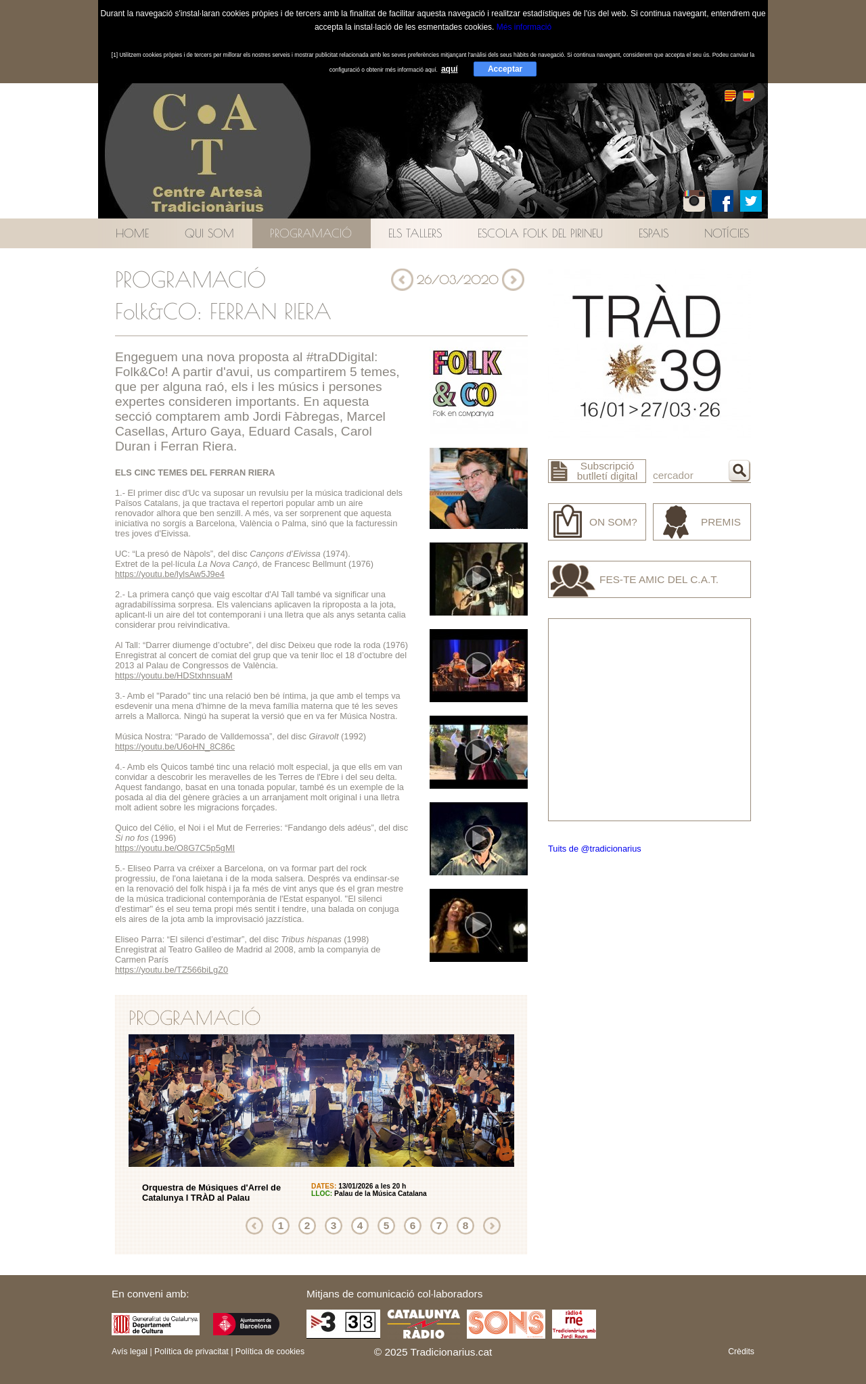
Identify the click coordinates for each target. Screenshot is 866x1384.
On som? (613, 522)
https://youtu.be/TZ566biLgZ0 (171, 970)
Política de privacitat (191, 1351)
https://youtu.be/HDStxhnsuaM (174, 675)
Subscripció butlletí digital (607, 471)
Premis (721, 522)
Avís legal (129, 1351)
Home (132, 233)
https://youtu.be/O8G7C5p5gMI (175, 848)
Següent (492, 1226)
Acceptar (505, 69)
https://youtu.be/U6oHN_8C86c (175, 746)
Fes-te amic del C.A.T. (659, 579)
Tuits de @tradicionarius (594, 849)
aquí (449, 69)
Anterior (254, 1226)
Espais (653, 233)
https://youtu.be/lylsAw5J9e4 (170, 574)
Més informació (524, 27)
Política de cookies (269, 1351)
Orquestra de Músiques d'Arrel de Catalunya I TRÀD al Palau (211, 1192)
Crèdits (741, 1351)
